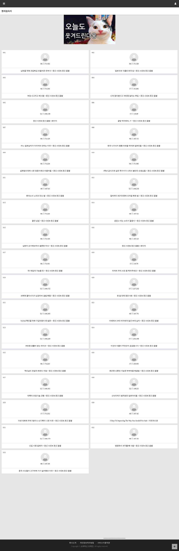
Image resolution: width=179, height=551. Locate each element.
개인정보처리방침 (87, 543)
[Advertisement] (134, 469)
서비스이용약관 (104, 543)
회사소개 (72, 543)
